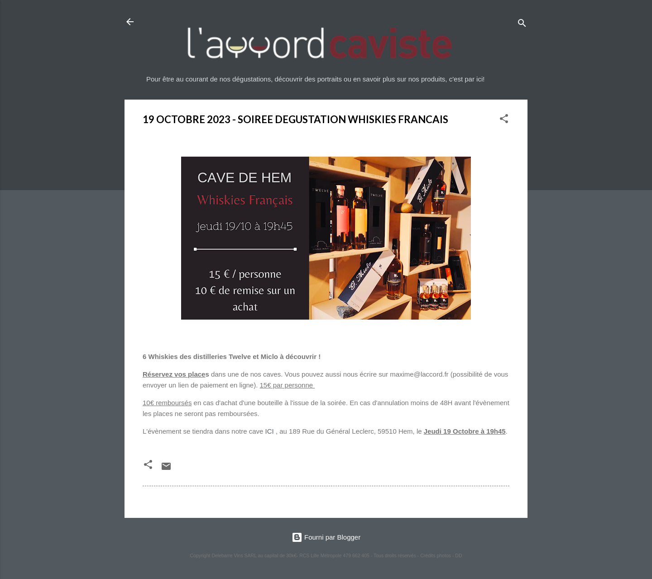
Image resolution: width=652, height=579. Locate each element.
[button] (504, 120)
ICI (269, 431)
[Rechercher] (522, 24)
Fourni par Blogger (326, 537)
